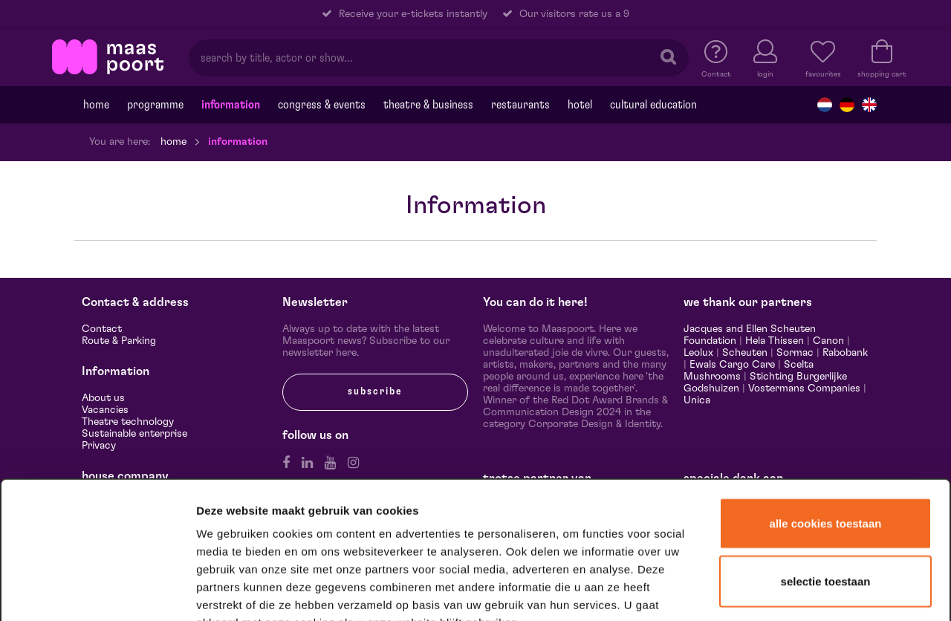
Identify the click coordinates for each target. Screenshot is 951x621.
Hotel (580, 105)
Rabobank (845, 353)
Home (96, 105)
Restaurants (520, 105)
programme (155, 105)
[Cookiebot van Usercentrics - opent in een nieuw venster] (98, 590)
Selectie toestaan (826, 463)
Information (230, 105)
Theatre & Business (428, 105)
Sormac (795, 353)
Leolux (698, 353)
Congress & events (322, 105)
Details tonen (804, 590)
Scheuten (744, 353)
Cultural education (653, 105)
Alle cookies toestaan (826, 405)
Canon (828, 341)
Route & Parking (119, 341)
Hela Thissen (774, 341)
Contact (102, 329)
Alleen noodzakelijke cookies (825, 519)
